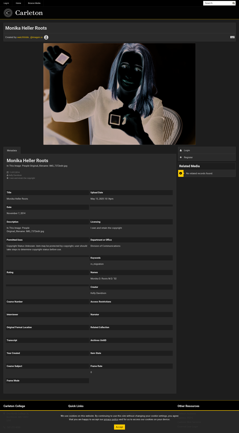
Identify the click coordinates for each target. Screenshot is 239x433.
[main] (120, 210)
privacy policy (111, 419)
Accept (119, 426)
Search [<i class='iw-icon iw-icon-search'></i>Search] (234, 3)
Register (186, 157)
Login (185, 150)
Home (18, 3)
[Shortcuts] (232, 36)
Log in (6, 3)
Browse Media (34, 3)
